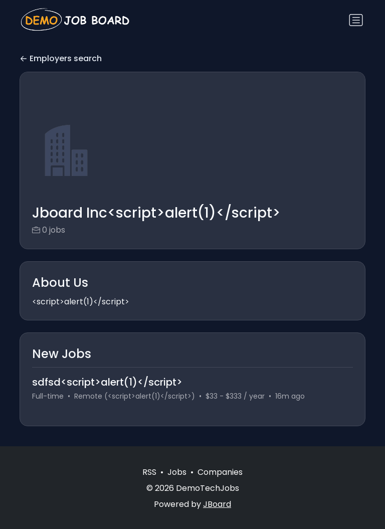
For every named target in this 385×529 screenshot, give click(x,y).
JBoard (217, 504)
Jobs (176, 472)
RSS (149, 472)
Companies (220, 472)
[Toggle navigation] (355, 20)
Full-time (48, 396)
